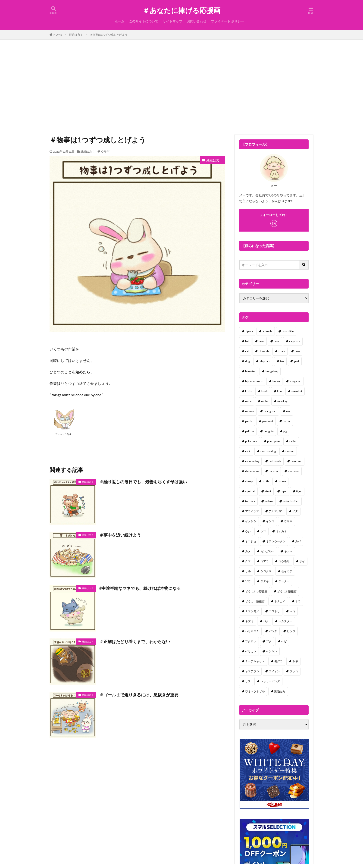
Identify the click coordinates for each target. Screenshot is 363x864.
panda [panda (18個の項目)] (249, 421)
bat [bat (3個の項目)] (247, 341)
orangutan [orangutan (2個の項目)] (270, 411)
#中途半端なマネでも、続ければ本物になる (140, 588)
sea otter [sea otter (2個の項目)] (293, 471)
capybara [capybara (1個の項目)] (294, 341)
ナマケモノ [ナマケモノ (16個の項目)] (252, 611)
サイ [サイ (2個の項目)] (302, 561)
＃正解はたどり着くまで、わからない (134, 641)
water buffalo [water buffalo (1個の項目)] (291, 501)
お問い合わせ (196, 21)
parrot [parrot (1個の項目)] (287, 421)
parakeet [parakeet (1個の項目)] (267, 421)
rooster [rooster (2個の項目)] (273, 471)
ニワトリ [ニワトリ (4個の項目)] (274, 611)
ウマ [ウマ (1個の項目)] (263, 531)
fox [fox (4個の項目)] (282, 361)
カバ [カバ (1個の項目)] (298, 541)
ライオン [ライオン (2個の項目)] (274, 671)
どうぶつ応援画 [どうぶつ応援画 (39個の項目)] (255, 601)
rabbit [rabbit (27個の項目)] (292, 441)
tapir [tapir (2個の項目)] (283, 491)
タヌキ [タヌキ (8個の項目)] (264, 581)
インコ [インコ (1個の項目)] (270, 521)
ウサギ (105, 151)
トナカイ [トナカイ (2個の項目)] (279, 601)
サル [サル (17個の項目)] (248, 571)
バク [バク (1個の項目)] (266, 621)
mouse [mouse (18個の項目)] (249, 411)
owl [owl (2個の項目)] (288, 411)
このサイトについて (143, 21)
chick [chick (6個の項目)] (282, 351)
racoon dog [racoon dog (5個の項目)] (252, 461)
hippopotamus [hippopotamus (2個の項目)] (254, 381)
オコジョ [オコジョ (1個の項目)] (250, 541)
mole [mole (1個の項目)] (264, 401)
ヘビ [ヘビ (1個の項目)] (284, 641)
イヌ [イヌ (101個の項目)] (295, 511)
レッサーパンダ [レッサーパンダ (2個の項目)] (270, 681)
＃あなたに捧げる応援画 (181, 10)
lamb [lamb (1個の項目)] (264, 391)
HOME (57, 34)
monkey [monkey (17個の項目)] (282, 401)
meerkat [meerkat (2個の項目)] (296, 391)
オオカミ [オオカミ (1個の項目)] (281, 531)
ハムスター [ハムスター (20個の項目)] (285, 621)
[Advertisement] (181, 85)
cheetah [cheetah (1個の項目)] (264, 351)
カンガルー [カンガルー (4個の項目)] (267, 551)
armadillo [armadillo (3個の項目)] (288, 331)
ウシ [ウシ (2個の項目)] (248, 531)
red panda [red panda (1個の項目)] (275, 461)
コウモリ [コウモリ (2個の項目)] (284, 561)
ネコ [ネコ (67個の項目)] (292, 611)
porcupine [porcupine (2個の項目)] (273, 441)
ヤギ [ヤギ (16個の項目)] (295, 661)
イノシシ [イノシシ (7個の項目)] (250, 521)
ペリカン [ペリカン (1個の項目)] (250, 651)
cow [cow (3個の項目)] (297, 351)
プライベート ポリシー (227, 21)
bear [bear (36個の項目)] (261, 341)
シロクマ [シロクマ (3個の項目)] (266, 571)
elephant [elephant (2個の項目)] (265, 361)
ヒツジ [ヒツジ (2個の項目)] (291, 631)
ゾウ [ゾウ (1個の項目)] (248, 581)
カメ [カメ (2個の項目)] (248, 551)
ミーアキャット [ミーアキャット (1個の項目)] (255, 661)
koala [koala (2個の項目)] (248, 391)
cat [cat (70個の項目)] (247, 351)
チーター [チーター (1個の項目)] (284, 581)
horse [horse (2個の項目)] (276, 381)
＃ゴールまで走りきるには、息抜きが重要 (138, 694)
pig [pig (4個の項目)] (285, 431)
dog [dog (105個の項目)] (247, 361)
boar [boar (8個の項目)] (276, 341)
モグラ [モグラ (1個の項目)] (278, 661)
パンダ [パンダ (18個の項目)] (273, 631)
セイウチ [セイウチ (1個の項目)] (286, 571)
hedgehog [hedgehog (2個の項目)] (272, 371)
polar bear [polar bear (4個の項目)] (251, 441)
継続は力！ (76, 34)
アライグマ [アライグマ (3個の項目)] (252, 511)
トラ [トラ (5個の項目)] (298, 601)
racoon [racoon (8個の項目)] (289, 451)
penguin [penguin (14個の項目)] (269, 431)
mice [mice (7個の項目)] (248, 401)
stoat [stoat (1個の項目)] (268, 491)
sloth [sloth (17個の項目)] (266, 481)
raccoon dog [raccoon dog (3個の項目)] (268, 451)
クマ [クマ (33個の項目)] (248, 561)
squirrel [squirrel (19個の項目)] (250, 491)
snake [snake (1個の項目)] (282, 481)
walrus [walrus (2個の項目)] (269, 501)
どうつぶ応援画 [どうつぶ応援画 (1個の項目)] (287, 591)
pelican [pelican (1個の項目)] (249, 431)
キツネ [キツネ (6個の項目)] (288, 551)
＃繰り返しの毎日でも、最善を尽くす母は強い (143, 481)
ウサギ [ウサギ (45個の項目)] (288, 521)
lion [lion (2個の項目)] (279, 391)
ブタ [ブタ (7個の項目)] (269, 641)
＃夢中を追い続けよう (120, 534)
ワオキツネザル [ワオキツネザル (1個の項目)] (255, 691)
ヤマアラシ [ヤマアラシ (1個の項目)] (252, 671)
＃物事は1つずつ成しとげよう (109, 34)
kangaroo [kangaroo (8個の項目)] (295, 381)
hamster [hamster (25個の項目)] (250, 371)
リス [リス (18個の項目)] (248, 681)
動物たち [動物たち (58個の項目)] (279, 691)
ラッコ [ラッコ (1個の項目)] (294, 671)
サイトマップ (172, 21)
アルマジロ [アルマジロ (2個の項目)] (276, 511)
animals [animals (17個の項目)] (267, 331)
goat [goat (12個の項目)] (296, 361)
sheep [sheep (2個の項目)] (249, 481)
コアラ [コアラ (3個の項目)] (264, 561)
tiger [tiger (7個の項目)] (299, 491)
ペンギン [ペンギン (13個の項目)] (271, 651)
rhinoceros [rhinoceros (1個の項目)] (252, 471)
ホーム (119, 21)
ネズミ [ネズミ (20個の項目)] (249, 621)
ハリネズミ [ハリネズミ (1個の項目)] (252, 631)
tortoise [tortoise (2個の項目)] (250, 501)
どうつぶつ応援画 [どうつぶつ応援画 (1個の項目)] (256, 591)
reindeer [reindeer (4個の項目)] (296, 461)
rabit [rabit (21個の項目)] (248, 451)
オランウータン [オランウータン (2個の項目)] (275, 541)
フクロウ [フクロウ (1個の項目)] (250, 641)
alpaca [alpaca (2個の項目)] (249, 331)
